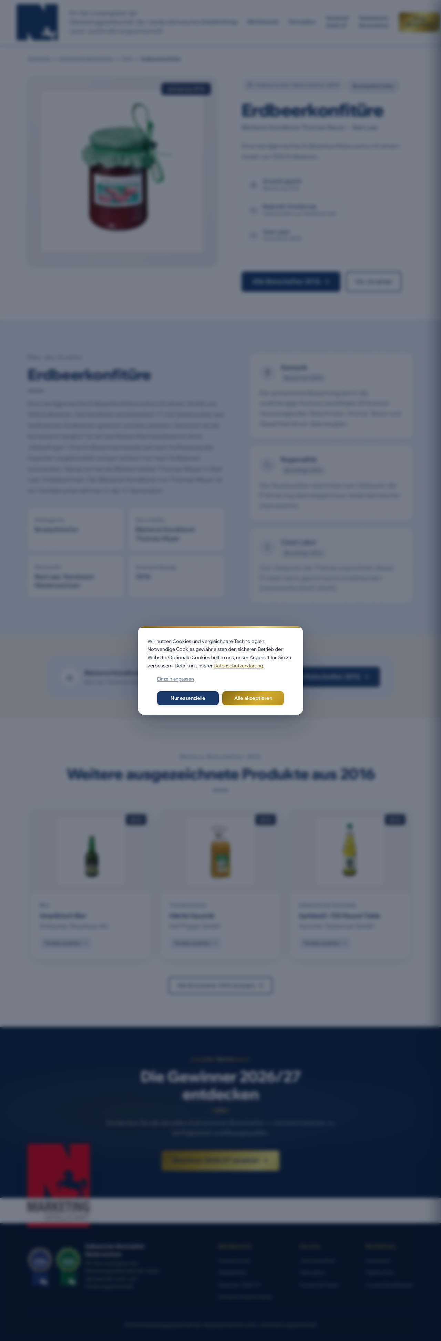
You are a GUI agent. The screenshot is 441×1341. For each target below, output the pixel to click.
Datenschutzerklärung (238, 666)
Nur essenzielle (188, 698)
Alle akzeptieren (253, 698)
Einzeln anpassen (175, 679)
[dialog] (220, 670)
